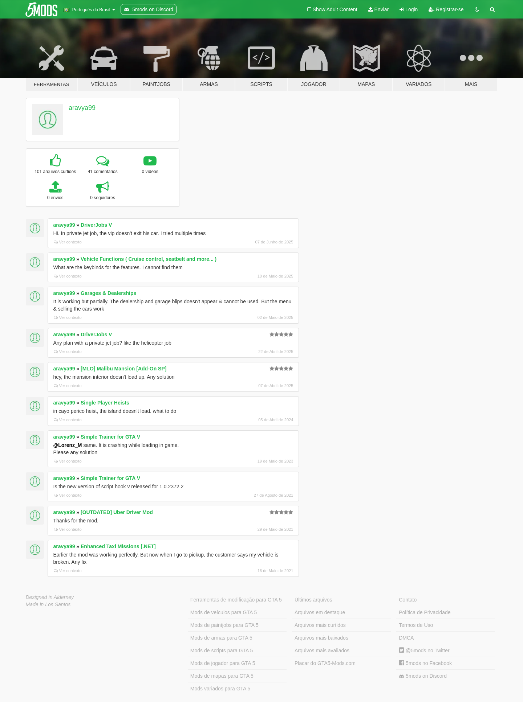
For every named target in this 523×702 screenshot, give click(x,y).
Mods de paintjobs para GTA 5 (224, 625)
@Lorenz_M (67, 445)
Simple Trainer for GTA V (110, 437)
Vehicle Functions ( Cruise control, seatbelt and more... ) (148, 259)
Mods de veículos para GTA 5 (223, 612)
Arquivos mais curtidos (320, 625)
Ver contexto (68, 242)
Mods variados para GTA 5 (220, 688)
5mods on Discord (423, 676)
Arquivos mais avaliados (322, 650)
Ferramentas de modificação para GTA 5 (236, 600)
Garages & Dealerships (108, 293)
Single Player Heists (105, 403)
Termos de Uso (416, 625)
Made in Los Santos (48, 604)
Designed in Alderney (50, 597)
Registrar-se (446, 9)
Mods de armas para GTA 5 (221, 638)
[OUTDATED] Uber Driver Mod (117, 512)
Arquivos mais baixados (321, 638)
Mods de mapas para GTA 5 (222, 676)
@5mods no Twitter (424, 650)
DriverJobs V (96, 225)
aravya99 (82, 107)
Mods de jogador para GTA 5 (222, 663)
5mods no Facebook (425, 663)
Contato (408, 600)
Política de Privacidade (424, 612)
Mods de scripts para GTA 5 (221, 650)
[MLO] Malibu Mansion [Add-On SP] (123, 368)
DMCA (406, 638)
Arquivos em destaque (320, 612)
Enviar (378, 9)
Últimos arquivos (313, 600)
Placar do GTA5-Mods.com (325, 663)
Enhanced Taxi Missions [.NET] (118, 546)
